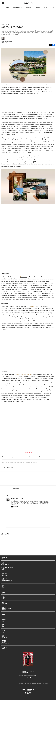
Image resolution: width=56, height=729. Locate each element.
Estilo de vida (4, 637)
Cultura (3, 630)
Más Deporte (4, 573)
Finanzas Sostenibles (6, 608)
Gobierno (3, 592)
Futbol (3, 568)
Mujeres (3, 587)
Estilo (7, 7)
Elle (2, 632)
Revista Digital (4, 575)
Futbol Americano (5, 570)
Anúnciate (28, 692)
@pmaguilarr (16, 506)
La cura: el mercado (7, 467)
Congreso (3, 595)
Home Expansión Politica (6, 580)
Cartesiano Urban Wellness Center (24, 374)
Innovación (3, 609)
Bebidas (3, 642)
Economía (3, 581)
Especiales (3, 619)
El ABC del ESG (4, 610)
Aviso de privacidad (28, 689)
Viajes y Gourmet (5, 24)
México (2, 593)
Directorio (28, 693)
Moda (2, 626)
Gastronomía (4, 641)
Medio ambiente (4, 603)
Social (2, 604)
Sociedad (3, 599)
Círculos (3, 625)
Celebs (2, 636)
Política (3, 591)
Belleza (3, 627)
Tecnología (3, 584)
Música (46, 7)
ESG (2, 586)
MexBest (3, 640)
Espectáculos (4, 623)
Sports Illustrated (7, 567)
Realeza (3, 624)
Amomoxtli (32, 306)
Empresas (3, 579)
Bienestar (3, 646)
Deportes (28, 7)
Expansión (4, 578)
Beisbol (3, 569)
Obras (2, 585)
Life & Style (4, 557)
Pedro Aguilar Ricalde (6, 41)
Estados (3, 597)
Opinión (3, 598)
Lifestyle (3, 574)
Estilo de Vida (4, 647)
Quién (3, 622)
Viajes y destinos (5, 643)
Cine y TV (37, 7)
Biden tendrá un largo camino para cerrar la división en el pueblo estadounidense (24, 457)
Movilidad (3, 607)
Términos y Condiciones (28, 688)
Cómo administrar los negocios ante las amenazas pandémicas (19, 462)
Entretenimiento (17, 7)
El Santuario (23, 277)
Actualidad (3, 615)
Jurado (3, 648)
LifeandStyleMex (25, 677)
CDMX (2, 596)
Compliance (28, 691)
